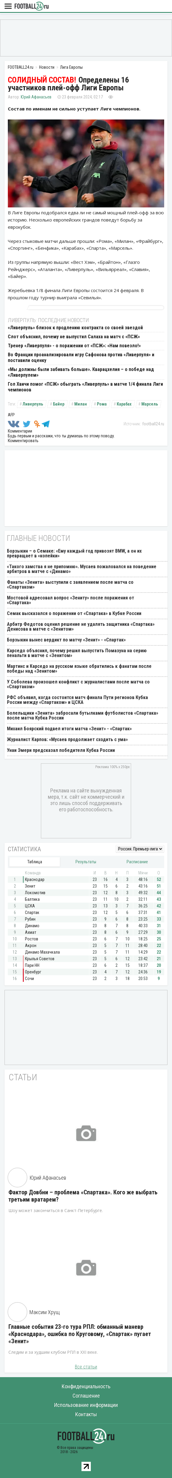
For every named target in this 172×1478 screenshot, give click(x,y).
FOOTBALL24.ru (31, 6)
